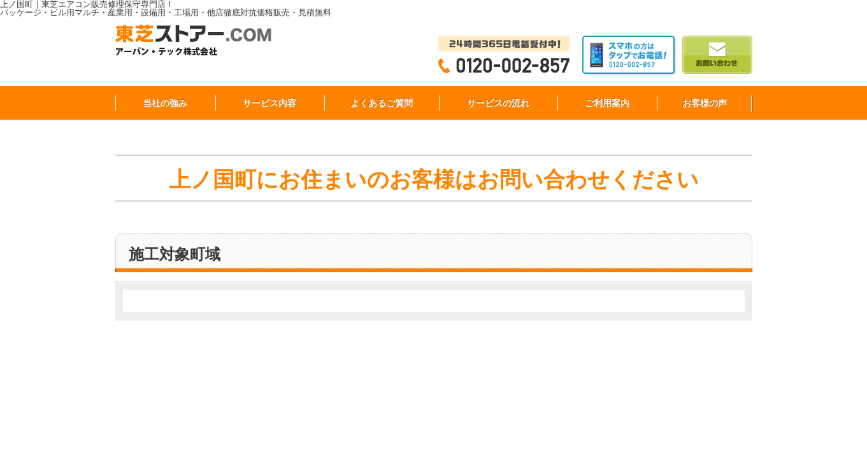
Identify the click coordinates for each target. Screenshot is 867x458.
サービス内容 (269, 103)
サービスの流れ (498, 103)
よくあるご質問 (381, 103)
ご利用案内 (607, 103)
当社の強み (165, 103)
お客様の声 (704, 103)
